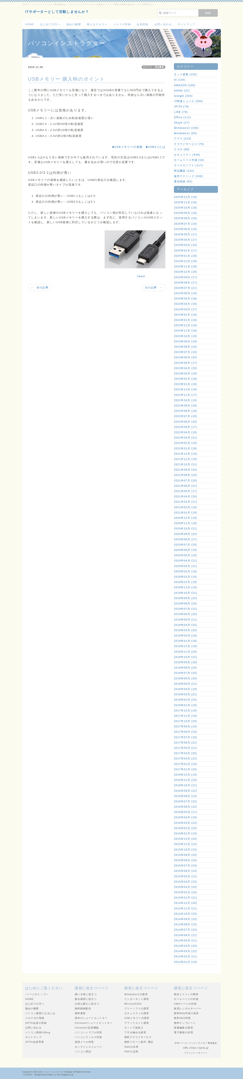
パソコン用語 (83, 1051)
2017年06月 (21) (185, 742)
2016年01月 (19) (185, 833)
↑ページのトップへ (37, 994)
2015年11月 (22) (185, 844)
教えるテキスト (97, 24)
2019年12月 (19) (185, 582)
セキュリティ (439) (187, 154)
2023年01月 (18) (185, 384)
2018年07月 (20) (185, 672)
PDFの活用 (131, 1051)
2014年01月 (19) (185, 961)
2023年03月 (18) (185, 373)
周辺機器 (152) (184, 170)
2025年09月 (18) (185, 212)
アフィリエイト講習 (136, 1023)
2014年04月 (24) (185, 945)
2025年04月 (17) (185, 239)
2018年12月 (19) (185, 646)
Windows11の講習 (136, 994)
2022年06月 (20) (185, 421)
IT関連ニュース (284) (188, 101)
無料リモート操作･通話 (138, 1041)
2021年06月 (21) (185, 485)
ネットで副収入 (134, 1027)
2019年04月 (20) (185, 624)
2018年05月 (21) (185, 683)
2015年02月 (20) (185, 892)
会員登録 (142, 24)
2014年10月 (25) (185, 913)
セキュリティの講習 (136, 1013)
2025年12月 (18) (185, 196)
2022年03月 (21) (185, 437)
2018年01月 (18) (185, 705)
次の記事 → (154, 287)
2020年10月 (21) (185, 528)
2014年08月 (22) (185, 924)
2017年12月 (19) (185, 710)
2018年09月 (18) (185, 662)
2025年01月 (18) (185, 255)
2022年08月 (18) (185, 410)
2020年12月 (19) (185, 517)
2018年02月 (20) (185, 699)
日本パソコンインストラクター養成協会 (55, 1072)
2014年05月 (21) (185, 940)
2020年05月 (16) (185, 555)
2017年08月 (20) (185, 731)
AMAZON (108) (184, 85)
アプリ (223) (182, 138)
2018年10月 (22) (185, 656)
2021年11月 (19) (185, 459)
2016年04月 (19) (185, 817)
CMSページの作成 (185, 1003)
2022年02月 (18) (185, 442)
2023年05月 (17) (185, 362)
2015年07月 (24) (185, 865)
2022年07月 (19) (185, 416)
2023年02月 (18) (185, 378)
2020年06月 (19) (185, 549)
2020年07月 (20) (185, 544)
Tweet (141, 276)
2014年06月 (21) (185, 935)
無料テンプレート (185, 1023)
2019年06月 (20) (185, 614)
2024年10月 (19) (185, 271)
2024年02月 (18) (185, 314)
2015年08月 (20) (185, 860)
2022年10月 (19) (185, 400)
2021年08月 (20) (185, 474)
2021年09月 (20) (185, 469)
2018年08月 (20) (185, 667)
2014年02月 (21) (185, 956)
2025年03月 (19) (185, 245)
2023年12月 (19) (185, 325)
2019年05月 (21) (185, 619)
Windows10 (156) (186, 127)
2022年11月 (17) (185, 394)
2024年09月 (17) (185, 277)
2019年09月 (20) (185, 598)
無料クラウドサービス (138, 1037)
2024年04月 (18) (185, 303)
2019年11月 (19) (185, 587)
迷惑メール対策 (84, 1041)
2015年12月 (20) (185, 838)
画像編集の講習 (183, 1027)
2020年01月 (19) (185, 576)
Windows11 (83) (185, 133)
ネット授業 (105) (185, 74)
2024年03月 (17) (185, 309)
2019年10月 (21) (185, 592)
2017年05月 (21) (185, 747)
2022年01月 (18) (185, 448)
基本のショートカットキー (91, 1018)
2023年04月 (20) (185, 368)
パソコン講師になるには (40, 1013)
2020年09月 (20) (185, 534)
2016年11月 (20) (185, 779)
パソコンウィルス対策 (88, 1037)
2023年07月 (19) (185, 352)
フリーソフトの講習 (136, 1008)
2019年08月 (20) (185, 603)
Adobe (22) (182, 90)
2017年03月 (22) (185, 758)
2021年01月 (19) (185, 512)
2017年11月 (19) (185, 715)
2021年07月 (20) (185, 480)
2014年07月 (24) (185, 929)
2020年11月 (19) (185, 523)
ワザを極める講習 (135, 1032)
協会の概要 (73, 24)
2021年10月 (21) (185, 464)
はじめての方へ (50, 24)
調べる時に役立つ (86, 994)
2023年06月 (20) (185, 357)
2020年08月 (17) (185, 539)
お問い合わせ (163, 24)
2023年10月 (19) (185, 336)
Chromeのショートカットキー (94, 1023)
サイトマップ (186, 24)
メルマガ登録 (122, 24)
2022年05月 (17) (185, 426)
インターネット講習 (136, 999)
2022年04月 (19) (185, 432)
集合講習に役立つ (86, 999)
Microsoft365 (133, 1003)
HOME (29, 24)
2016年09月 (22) (185, 790)
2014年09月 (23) (185, 919)
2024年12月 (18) (185, 261)
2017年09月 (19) (185, 726)
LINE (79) (181, 111)
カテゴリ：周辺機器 (153, 67)
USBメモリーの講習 (136, 1018)
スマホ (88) (181, 149)
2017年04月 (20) (185, 753)
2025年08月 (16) (185, 218)
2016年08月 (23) (185, 796)
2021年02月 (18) (185, 507)
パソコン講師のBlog (37, 1032)
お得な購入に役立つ (87, 1003)
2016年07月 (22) (185, 801)
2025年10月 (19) (185, 207)
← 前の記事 (39, 287)
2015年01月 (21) (185, 897)
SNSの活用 (131, 1046)
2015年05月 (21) (185, 876)
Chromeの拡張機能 (87, 1027)
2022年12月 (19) (185, 389)
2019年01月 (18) (185, 640)
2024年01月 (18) (185, 319)
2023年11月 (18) (185, 330)
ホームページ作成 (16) (189, 159)
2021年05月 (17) (185, 491)
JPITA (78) (181, 106)
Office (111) (182, 117)
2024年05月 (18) (185, 298)
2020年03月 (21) (185, 566)
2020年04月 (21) (185, 560)
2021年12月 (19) (185, 453)
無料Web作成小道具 (186, 1013)
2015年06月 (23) (185, 870)
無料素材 (80, 1013)
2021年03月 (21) (185, 501)
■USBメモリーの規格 (127, 146)
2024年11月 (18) (185, 266)
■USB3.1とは (155, 146)
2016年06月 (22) (185, 806)
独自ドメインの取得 (186, 994)
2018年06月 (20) (185, 678)
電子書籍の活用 (183, 1032)
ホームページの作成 (186, 999)
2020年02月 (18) (185, 571)
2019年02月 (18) (185, 635)
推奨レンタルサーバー (187, 1008)
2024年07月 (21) (185, 287)
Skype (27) (181, 122)
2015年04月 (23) (185, 881)
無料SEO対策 (182, 1018)
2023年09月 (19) (185, 341)
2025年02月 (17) (185, 250)
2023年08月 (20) (185, 346)
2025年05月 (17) (185, 234)
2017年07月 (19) (185, 737)
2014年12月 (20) (185, 902)
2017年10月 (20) (185, 721)
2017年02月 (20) (185, 764)
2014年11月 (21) (185, 908)
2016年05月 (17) (185, 812)
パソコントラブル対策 (88, 1032)
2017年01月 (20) (185, 769)
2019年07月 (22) (185, 608)
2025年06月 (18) (185, 229)
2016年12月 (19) (185, 774)
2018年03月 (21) (185, 694)
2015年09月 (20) (185, 854)
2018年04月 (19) (185, 689)
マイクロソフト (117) (188, 165)
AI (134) (179, 79)
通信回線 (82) (183, 181)
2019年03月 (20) (185, 630)
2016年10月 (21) (185, 785)
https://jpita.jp (199, 1047)
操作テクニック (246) (188, 176)
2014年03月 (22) (185, 951)
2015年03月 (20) (185, 886)
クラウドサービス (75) (189, 144)
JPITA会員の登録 (36, 1023)
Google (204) (183, 95)
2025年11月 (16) (185, 202)
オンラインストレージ (88, 1046)
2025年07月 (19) (185, 223)
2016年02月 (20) (185, 828)
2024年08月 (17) (185, 282)
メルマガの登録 (34, 1018)
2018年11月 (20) (185, 651)
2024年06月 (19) (185, 293)
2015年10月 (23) (185, 849)
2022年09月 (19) (185, 405)
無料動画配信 (83, 1008)
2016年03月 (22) (185, 822)
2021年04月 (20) (185, 496)
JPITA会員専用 (34, 1041)
